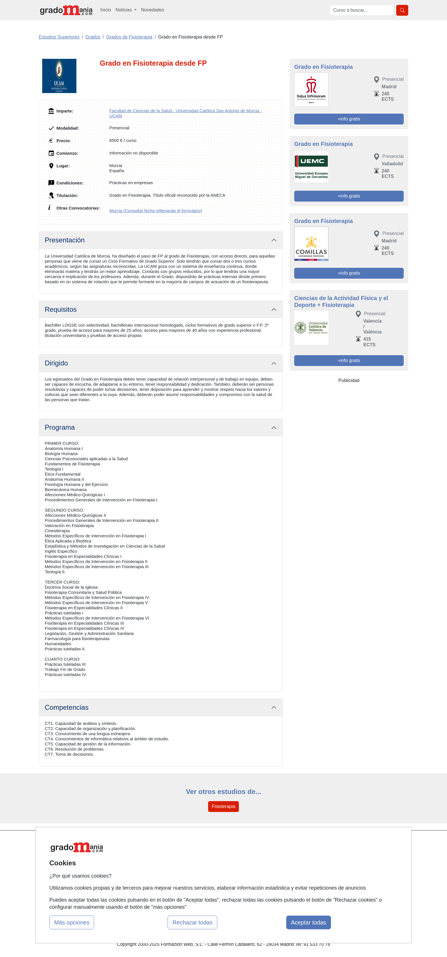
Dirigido (56, 363)
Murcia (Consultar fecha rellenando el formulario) (155, 210)
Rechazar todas (192, 922)
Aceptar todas (308, 922)
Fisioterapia (223, 806)
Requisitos (61, 309)
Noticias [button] (124, 9)
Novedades (152, 9)
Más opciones (71, 922)
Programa (60, 427)
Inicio (105, 9)
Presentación (65, 240)
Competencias (66, 707)
